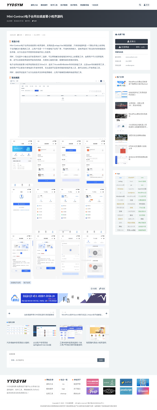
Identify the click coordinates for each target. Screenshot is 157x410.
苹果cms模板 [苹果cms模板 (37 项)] (131, 230)
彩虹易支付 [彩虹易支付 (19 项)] (142, 211)
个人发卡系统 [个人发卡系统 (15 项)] (142, 196)
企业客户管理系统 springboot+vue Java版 (42, 343)
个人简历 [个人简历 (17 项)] (120, 200)
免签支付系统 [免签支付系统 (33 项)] (120, 204)
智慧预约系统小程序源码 (96, 342)
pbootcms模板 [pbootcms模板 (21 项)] (120, 185)
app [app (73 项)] (120, 177)
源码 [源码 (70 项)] (120, 223)
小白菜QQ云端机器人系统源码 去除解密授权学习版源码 (138, 127)
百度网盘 (124, 47)
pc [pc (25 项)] (131, 185)
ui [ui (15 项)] (120, 193)
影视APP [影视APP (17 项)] (120, 215)
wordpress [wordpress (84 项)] (131, 193)
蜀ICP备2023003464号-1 (95, 403)
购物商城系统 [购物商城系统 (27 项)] (142, 230)
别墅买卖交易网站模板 (137, 135)
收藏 (94, 288)
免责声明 (77, 384)
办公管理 (9, 21)
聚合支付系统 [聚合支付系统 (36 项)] (131, 227)
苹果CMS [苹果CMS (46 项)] (120, 230)
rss (63, 384)
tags (63, 389)
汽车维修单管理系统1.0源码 (18, 342)
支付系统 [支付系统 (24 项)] (142, 215)
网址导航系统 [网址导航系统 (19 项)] (142, 223)
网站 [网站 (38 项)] (120, 226)
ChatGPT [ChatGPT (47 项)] (131, 177)
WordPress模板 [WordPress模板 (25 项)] (131, 196)
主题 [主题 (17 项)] (131, 200)
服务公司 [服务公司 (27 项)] (131, 219)
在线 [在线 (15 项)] (131, 207)
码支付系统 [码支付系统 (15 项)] (131, 223)
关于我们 (77, 389)
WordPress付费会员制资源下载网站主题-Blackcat (138, 83)
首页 (20, 35)
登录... (13, 360)
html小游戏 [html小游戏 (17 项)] (142, 181)
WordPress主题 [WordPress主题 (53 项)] (142, 193)
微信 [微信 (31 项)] (131, 215)
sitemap (63, 393)
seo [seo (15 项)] (142, 185)
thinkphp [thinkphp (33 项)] (120, 189)
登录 (146, 5)
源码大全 (28, 35)
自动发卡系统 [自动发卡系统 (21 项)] (142, 227)
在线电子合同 (15, 283)
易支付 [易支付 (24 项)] (120, 219)
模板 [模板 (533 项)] (142, 219)
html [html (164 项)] (131, 181)
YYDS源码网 (69, 403)
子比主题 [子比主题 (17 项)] (142, 207)
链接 (102, 288)
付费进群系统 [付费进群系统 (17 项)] (142, 200)
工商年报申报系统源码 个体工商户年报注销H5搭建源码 (71, 343)
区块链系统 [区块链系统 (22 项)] (131, 204)
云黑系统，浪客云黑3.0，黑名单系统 (136, 104)
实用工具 (49, 393)
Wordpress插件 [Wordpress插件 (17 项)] (120, 196)
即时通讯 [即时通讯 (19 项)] (142, 204)
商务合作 (77, 393)
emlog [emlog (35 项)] (120, 181)
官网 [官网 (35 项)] (120, 211)
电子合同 (27, 283)
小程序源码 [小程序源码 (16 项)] (131, 211)
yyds (140, 47)
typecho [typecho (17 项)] (131, 189)
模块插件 (49, 389)
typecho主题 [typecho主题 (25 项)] (142, 189)
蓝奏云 (131, 41)
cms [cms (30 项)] (142, 177)
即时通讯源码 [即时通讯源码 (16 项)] (120, 208)
